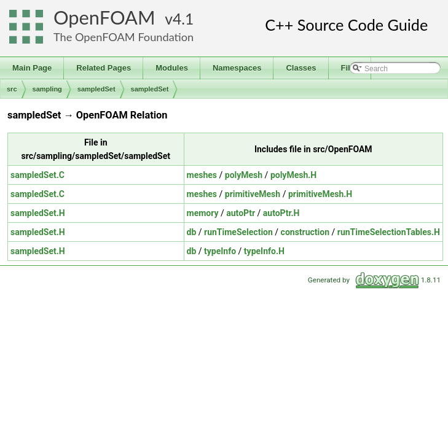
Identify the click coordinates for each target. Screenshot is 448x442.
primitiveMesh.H (320, 194)
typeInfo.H (264, 251)
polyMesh (243, 175)
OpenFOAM (104, 17)
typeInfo (220, 251)
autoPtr (240, 213)
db (192, 232)
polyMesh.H (293, 175)
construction (305, 232)
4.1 (183, 19)
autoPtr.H (281, 213)
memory (203, 213)
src (12, 89)
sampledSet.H (37, 213)
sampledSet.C (37, 175)
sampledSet (96, 89)
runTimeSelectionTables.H (388, 232)
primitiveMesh (252, 194)
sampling (47, 89)
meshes (202, 175)
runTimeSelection (238, 232)
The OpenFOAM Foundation (123, 37)
